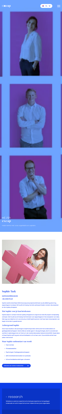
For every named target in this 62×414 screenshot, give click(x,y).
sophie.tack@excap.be (10, 297)
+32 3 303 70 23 (7, 300)
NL (46, 6)
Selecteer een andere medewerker (16, 367)
